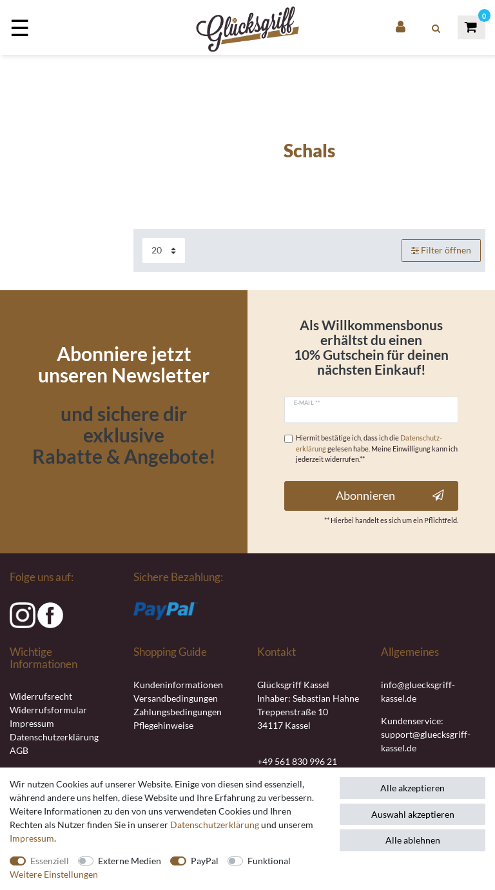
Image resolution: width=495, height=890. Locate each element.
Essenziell (49, 860)
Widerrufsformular (48, 709)
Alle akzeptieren (412, 787)
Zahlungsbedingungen (177, 711)
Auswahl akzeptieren (412, 814)
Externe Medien (129, 860)
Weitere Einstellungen (54, 874)
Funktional (269, 860)
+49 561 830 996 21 (297, 761)
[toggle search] (436, 28)
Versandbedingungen (175, 698)
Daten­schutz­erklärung (214, 824)
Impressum (32, 723)
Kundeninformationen (178, 684)
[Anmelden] (402, 27)
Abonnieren (390, 495)
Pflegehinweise (163, 725)
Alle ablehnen (412, 840)
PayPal (204, 860)
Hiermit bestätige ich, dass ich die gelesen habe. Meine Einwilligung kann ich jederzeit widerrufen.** (377, 448)
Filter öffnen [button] (441, 250)
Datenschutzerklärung (54, 736)
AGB (19, 750)
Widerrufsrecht (41, 696)
